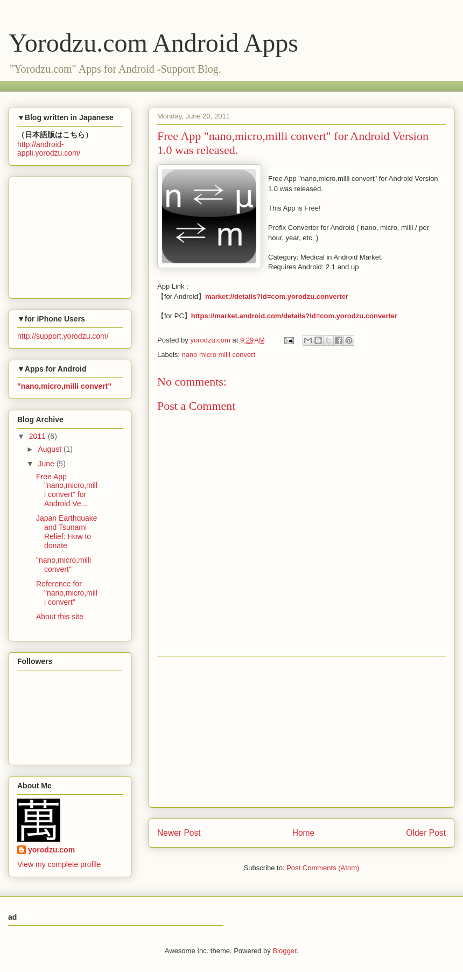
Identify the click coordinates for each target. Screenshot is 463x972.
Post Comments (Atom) (322, 868)
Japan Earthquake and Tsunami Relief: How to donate (66, 531)
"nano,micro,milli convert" (63, 565)
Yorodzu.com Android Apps (153, 43)
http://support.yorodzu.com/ (63, 336)
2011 (38, 436)
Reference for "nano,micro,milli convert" (66, 592)
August (50, 449)
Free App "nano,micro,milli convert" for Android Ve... (66, 490)
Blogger (284, 951)
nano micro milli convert (219, 355)
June (47, 463)
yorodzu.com (51, 849)
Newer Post (179, 832)
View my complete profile (59, 864)
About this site (59, 616)
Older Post (426, 832)
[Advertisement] (213, 85)
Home (303, 832)
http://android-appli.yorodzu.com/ (49, 148)
